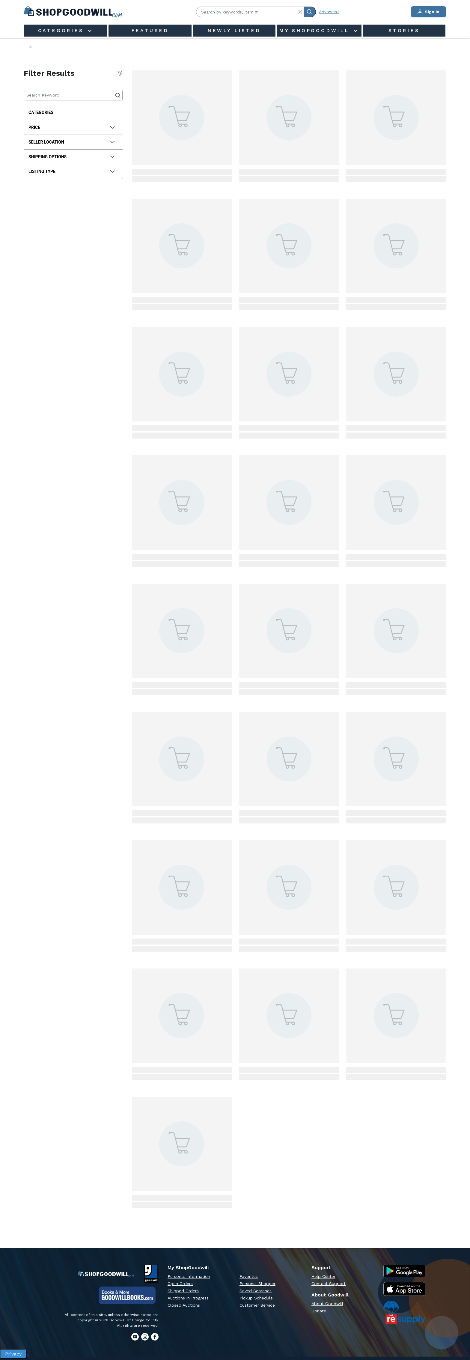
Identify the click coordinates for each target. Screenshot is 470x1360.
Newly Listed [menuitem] (234, 30)
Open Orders (180, 1283)
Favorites (248, 1276)
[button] (300, 12)
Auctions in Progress (188, 1298)
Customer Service (257, 1305)
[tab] (73, 127)
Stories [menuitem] (404, 30)
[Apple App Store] (404, 1289)
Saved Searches (255, 1290)
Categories (62, 30)
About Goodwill (327, 1303)
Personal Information (189, 1276)
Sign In (428, 11)
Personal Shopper (257, 1283)
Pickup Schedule (256, 1298)
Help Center (323, 1276)
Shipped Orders (183, 1290)
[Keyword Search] (73, 95)
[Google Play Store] (404, 1271)
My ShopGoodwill (315, 30)
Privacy (13, 1354)
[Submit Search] (310, 12)
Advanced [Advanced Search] (329, 11)
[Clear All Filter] (120, 73)
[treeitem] (73, 112)
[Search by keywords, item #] (250, 12)
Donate (318, 1310)
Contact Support (328, 1283)
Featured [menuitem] (150, 30)
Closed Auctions (184, 1305)
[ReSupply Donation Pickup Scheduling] (404, 1312)
